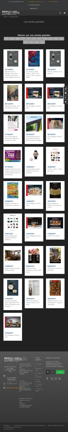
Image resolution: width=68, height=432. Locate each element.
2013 (17, 38)
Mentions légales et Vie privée (56, 425)
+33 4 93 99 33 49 (52, 1)
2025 (42, 42)
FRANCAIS (33, 8)
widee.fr (11, 429)
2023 (31, 42)
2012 (12, 38)
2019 (50, 38)
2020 (56, 38)
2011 (6, 38)
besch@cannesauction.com (35, 1)
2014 (23, 38)
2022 (25, 42)
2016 (34, 38)
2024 (36, 42)
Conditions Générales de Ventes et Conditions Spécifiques (29, 425)
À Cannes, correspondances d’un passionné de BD (25, 383)
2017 (39, 38)
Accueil (5, 16)
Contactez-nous (34, 5)
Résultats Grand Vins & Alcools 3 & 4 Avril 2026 (25, 400)
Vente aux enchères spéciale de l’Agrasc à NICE (25, 365)
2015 (28, 38)
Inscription (60, 372)
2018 (45, 38)
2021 (61, 38)
